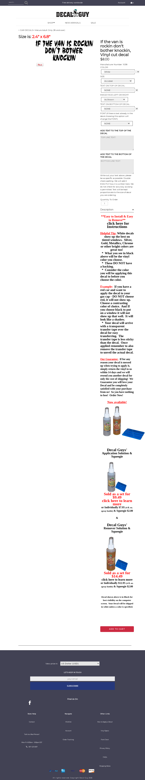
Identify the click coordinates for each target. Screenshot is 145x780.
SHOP (50, 22)
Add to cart (117, 629)
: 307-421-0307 (33, 747)
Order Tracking (68, 739)
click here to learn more (117, 502)
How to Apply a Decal (105, 722)
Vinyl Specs (105, 731)
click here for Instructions (118, 225)
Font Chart (105, 739)
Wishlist (68, 722)
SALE (93, 22)
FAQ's (105, 757)
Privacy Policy (105, 748)
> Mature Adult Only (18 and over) (49, 30)
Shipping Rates (104, 766)
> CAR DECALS (25, 30)
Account (121, 3)
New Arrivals (72, 22)
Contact (32, 722)
